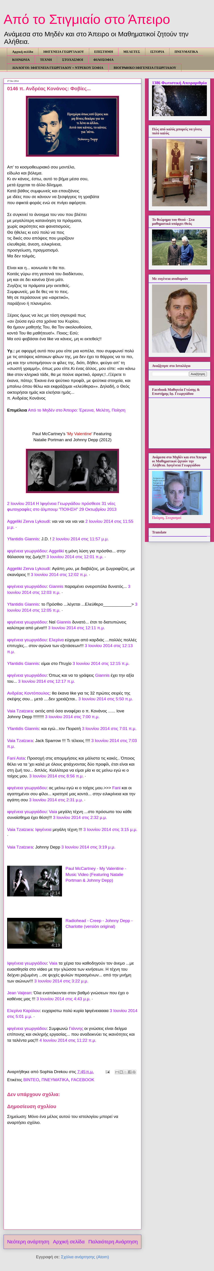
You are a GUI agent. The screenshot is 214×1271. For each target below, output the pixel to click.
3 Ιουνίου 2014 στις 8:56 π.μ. (56, 776)
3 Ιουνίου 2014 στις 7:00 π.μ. (72, 716)
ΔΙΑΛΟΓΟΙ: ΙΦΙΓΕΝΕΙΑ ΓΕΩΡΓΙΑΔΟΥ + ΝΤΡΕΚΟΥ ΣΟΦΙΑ (57, 68)
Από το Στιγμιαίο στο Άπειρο (87, 19)
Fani (116, 787)
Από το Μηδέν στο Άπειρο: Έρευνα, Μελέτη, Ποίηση (76, 410)
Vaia (53, 811)
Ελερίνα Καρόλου (23, 1010)
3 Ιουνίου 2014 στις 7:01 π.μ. (109, 728)
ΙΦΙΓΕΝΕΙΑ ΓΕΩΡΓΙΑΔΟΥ (63, 51)
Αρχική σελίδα (22, 51)
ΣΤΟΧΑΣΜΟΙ (72, 60)
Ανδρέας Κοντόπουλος (28, 693)
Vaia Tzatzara (20, 711)
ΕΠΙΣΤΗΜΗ (103, 51)
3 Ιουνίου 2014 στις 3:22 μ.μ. (61, 981)
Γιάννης (76, 1028)
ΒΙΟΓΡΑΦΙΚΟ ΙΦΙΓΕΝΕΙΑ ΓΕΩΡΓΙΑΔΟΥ (145, 68)
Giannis (56, 586)
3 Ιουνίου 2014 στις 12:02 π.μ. (59, 574)
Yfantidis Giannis (23, 539)
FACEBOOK (83, 1079)
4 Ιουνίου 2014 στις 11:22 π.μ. (67, 1040)
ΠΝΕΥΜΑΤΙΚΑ (186, 51)
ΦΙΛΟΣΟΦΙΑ (103, 60)
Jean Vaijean (19, 992)
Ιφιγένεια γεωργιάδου (27, 963)
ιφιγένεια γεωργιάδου (27, 551)
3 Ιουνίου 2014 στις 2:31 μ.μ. (56, 799)
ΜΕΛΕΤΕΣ (131, 51)
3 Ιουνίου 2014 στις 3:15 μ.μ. (110, 829)
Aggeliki (56, 551)
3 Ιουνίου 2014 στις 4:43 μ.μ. (64, 998)
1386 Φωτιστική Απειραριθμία (179, 82)
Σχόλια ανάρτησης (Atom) (85, 1257)
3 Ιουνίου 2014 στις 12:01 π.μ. (75, 556)
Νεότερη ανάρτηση (28, 1241)
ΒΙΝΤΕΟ (31, 1079)
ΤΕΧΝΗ (46, 60)
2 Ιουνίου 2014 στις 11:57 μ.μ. (80, 539)
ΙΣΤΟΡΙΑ (157, 51)
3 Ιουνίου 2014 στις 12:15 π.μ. (101, 663)
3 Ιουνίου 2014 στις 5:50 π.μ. (105, 699)
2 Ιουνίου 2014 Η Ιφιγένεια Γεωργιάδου (43, 503)
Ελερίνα (56, 640)
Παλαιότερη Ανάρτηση (113, 1241)
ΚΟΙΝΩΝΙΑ (21, 60)
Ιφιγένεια (43, 829)
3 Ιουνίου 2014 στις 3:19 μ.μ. (88, 847)
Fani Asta (16, 758)
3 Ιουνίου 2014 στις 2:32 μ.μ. (80, 817)
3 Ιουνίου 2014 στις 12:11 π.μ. (76, 627)
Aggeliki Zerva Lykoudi (28, 521)
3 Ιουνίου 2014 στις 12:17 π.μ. (46, 681)
